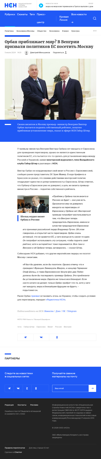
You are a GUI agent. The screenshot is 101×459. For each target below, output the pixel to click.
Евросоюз (41, 327)
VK (63, 311)
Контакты (22, 405)
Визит (50, 327)
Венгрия (67, 327)
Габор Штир (29, 327)
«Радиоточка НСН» (55, 299)
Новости (49, 311)
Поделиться (60, 52)
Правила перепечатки (15, 448)
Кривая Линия (64, 18)
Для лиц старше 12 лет (39, 448)
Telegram (72, 311)
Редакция (9, 405)
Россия (58, 327)
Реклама (34, 405)
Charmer (18, 452)
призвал (35, 296)
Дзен (58, 311)
